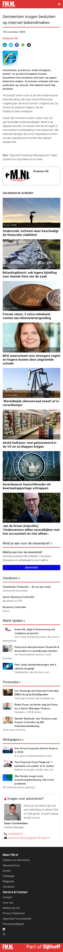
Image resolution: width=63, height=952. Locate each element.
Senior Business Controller (19, 597)
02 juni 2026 (9, 225)
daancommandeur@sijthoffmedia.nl (29, 838)
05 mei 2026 (10, 520)
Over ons (8, 902)
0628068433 (15, 834)
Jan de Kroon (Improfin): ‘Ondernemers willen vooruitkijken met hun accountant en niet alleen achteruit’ (31, 529)
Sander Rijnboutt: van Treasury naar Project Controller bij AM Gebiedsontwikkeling (35, 722)
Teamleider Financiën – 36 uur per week (27, 586)
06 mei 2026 (10, 436)
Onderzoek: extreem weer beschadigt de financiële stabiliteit (30, 233)
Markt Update (13, 621)
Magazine (8, 881)
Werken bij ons (11, 908)
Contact (7, 897)
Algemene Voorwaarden (17, 918)
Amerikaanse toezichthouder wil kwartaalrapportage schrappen (27, 486)
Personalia (10, 682)
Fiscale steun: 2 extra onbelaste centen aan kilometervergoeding (27, 316)
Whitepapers (12, 740)
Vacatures (10, 578)
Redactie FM (10, 38)
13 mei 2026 (10, 395)
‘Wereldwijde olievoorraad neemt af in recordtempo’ (31, 403)
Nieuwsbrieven (11, 865)
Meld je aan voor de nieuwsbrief (26, 543)
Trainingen (8, 876)
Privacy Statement (14, 913)
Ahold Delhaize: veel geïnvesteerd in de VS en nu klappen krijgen (29, 444)
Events (7, 870)
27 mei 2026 (10, 308)
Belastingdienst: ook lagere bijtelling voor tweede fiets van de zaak (30, 274)
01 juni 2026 (9, 266)
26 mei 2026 (10, 349)
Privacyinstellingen (13, 924)
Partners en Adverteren (16, 860)
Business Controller (14, 607)
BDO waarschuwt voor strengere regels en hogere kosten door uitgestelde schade (31, 359)
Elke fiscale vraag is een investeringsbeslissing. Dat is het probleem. (34, 780)
